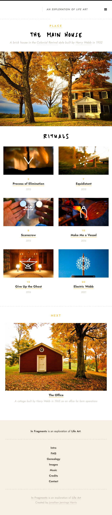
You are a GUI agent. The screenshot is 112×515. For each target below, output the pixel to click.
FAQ (53, 453)
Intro (53, 448)
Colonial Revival (47, 42)
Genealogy (53, 459)
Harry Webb (84, 42)
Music (53, 470)
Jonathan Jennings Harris (63, 502)
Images (53, 464)
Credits (53, 476)
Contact (53, 481)
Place (56, 26)
